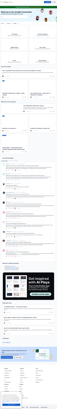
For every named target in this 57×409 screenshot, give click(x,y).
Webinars (37, 382)
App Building (6, 377)
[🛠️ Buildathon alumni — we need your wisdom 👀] (28, 309)
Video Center (38, 375)
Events (37, 373)
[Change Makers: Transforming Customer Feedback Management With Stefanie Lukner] (14, 144)
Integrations (6, 373)
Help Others (16, 160)
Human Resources (23, 377)
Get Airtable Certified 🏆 (18, 357)
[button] (1, 2)
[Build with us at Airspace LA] (14, 123)
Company (21, 384)
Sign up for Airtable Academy (7, 357)
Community (6, 393)
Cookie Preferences (44, 407)
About (20, 386)
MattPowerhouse (9, 211)
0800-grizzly (8, 173)
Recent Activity (4, 160)
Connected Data (7, 382)
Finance (21, 382)
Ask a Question (14, 269)
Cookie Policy (16, 404)
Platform (6, 368)
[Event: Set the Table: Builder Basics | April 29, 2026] (28, 331)
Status (20, 393)
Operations (22, 375)
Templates (6, 395)
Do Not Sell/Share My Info (34, 407)
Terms (27, 407)
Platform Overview (8, 370)
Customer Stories (39, 379)
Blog (20, 391)
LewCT (7, 221)
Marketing (22, 373)
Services (6, 388)
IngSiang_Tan (8, 202)
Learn (37, 368)
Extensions (6, 375)
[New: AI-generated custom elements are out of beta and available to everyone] (28, 73)
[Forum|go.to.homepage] (8, 2)
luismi (7, 250)
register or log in (12, 266)
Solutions (22, 368)
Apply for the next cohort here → (36, 7)
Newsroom (21, 395)
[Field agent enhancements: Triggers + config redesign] (14, 89)
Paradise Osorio (8, 231)
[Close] (20, 400)
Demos (37, 377)
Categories (10, 160)
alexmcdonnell (8, 240)
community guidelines (14, 267)
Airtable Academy (39, 370)
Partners (6, 386)
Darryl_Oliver (8, 183)
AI (4, 379)
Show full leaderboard (6, 342)
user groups (12, 268)
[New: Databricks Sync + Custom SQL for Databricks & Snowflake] (42, 89)
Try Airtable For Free (23, 398)
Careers (20, 388)
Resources (6, 384)
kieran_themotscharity (10, 192)
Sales (21, 379)
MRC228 (7, 163)
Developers (6, 391)
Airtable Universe (7, 398)
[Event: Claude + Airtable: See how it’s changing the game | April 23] (28, 320)
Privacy (23, 407)
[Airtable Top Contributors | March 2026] (42, 123)
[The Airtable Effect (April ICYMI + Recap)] (28, 108)
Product (21, 370)
